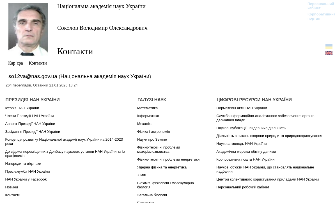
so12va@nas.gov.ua (32, 76)
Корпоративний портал (318, 16)
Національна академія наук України (101, 6)
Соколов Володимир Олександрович (102, 27)
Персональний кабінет (318, 6)
